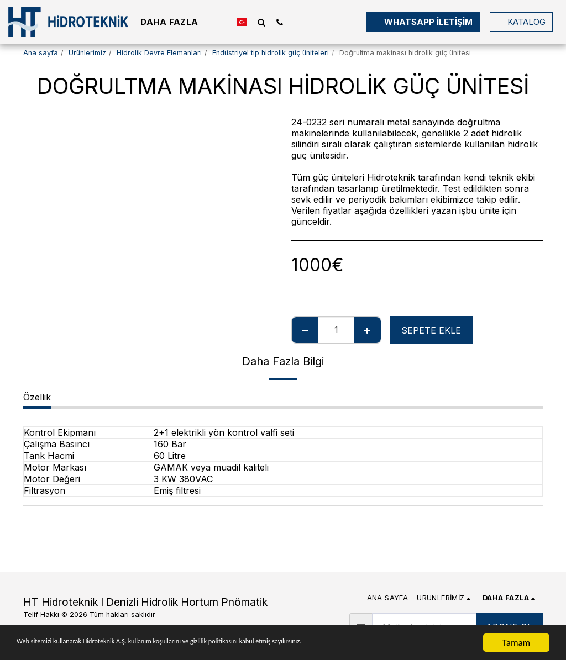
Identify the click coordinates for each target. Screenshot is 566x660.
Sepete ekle (431, 330)
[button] (261, 22)
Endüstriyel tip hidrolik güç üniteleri (270, 53)
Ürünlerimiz (87, 53)
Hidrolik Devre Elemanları (159, 53)
